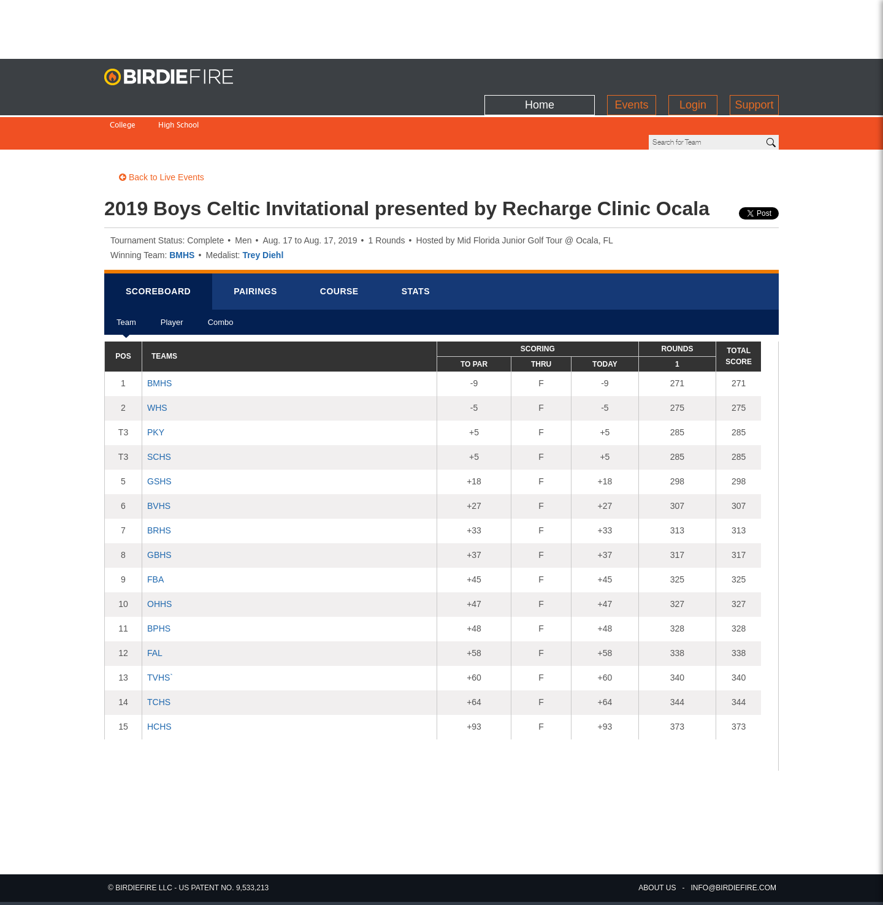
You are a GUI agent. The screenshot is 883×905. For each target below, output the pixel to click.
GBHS (159, 513)
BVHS (158, 464)
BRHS (159, 489)
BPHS (158, 587)
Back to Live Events (161, 135)
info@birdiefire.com (733, 888)
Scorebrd (158, 249)
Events (631, 74)
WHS (157, 366)
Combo (221, 285)
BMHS (181, 213)
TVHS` (160, 636)
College (123, 100)
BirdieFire (181, 77)
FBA (155, 538)
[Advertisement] (441, 27)
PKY (155, 390)
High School (178, 100)
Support (754, 74)
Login (692, 74)
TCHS (158, 660)
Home (539, 74)
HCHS (159, 685)
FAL (154, 611)
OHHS (159, 562)
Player (172, 285)
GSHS (159, 440)
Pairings (255, 249)
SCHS (159, 415)
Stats (416, 249)
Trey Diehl (262, 213)
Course (339, 249)
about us (657, 888)
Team (126, 285)
